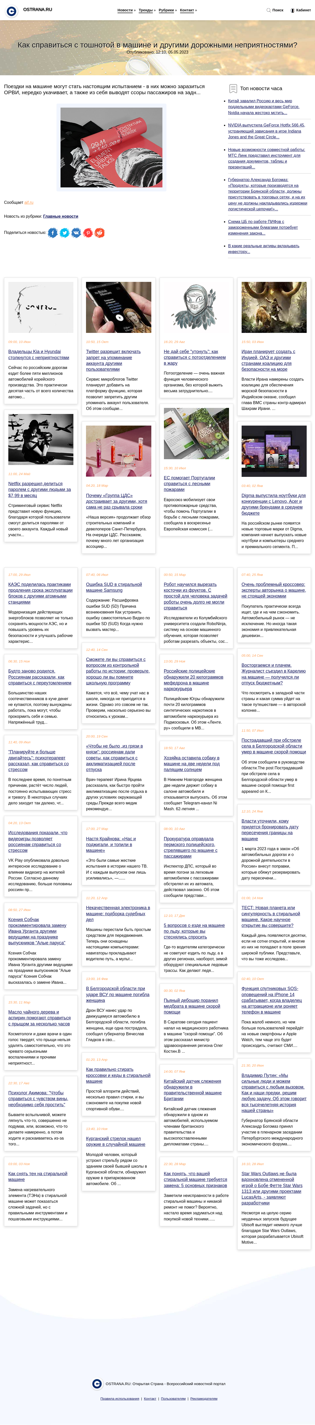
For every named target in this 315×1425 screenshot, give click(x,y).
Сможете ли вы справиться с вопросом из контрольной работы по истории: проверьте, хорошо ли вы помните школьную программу (118, 671)
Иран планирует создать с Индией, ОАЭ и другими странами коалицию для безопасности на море (268, 360)
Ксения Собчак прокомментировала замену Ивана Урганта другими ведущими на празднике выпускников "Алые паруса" (37, 931)
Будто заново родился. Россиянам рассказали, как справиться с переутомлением (39, 677)
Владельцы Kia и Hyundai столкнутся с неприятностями (38, 354)
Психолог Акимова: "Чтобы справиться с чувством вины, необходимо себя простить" (38, 1098)
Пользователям (173, 1399)
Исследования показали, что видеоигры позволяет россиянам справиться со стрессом (37, 841)
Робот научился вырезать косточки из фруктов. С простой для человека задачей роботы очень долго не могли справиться (195, 596)
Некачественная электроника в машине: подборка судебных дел (118, 913)
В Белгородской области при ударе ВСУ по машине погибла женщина (117, 994)
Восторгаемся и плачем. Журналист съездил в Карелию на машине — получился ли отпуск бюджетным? (274, 674)
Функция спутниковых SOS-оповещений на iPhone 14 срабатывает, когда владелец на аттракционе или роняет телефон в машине (272, 1000)
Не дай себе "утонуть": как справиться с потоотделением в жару (195, 357)
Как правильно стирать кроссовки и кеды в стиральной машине (118, 1075)
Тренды (146, 10)
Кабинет (301, 10)
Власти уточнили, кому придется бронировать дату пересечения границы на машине (270, 830)
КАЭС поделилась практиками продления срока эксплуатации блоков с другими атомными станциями (40, 593)
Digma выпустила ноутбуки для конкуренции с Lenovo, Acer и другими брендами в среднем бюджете (274, 504)
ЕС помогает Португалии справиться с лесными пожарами (189, 483)
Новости (125, 10)
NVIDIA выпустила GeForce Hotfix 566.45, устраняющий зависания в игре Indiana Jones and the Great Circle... (266, 131)
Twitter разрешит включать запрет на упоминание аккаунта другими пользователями (113, 360)
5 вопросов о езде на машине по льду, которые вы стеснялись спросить (194, 931)
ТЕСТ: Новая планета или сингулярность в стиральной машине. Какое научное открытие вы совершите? (271, 916)
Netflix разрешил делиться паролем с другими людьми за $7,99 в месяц (39, 489)
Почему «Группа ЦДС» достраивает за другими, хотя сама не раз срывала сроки (116, 501)
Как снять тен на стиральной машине (37, 1176)
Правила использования (119, 1399)
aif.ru (29, 202)
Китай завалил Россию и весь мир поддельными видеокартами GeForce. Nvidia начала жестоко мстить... (263, 107)
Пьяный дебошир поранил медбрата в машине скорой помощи (192, 1006)
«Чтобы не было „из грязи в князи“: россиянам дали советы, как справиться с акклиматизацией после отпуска (114, 758)
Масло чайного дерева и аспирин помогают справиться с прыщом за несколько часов (39, 1018)
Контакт (187, 10)
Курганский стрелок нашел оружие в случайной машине (115, 1141)
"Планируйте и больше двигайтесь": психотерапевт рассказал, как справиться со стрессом (38, 760)
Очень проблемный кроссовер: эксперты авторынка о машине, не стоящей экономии (274, 590)
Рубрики (166, 10)
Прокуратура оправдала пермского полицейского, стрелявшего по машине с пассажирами (191, 847)
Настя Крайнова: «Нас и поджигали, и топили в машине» (111, 844)
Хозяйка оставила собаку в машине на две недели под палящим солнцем (192, 763)
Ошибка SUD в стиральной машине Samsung (114, 587)
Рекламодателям (203, 1399)
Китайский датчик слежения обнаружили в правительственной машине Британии (193, 1090)
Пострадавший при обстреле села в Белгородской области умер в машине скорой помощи (274, 746)
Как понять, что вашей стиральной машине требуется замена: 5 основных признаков (195, 1179)
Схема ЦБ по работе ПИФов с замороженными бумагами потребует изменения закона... (263, 227)
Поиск (275, 10)
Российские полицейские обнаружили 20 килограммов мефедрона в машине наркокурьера (193, 680)
